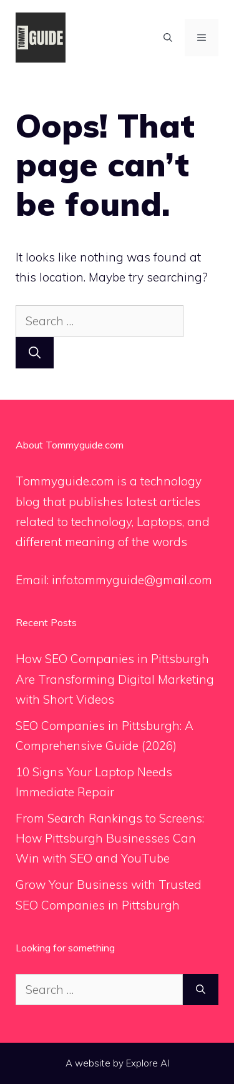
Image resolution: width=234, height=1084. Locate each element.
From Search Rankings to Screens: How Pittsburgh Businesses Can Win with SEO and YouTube (110, 838)
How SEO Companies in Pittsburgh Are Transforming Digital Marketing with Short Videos (115, 679)
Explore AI (147, 1063)
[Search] (35, 353)
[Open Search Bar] (168, 37)
